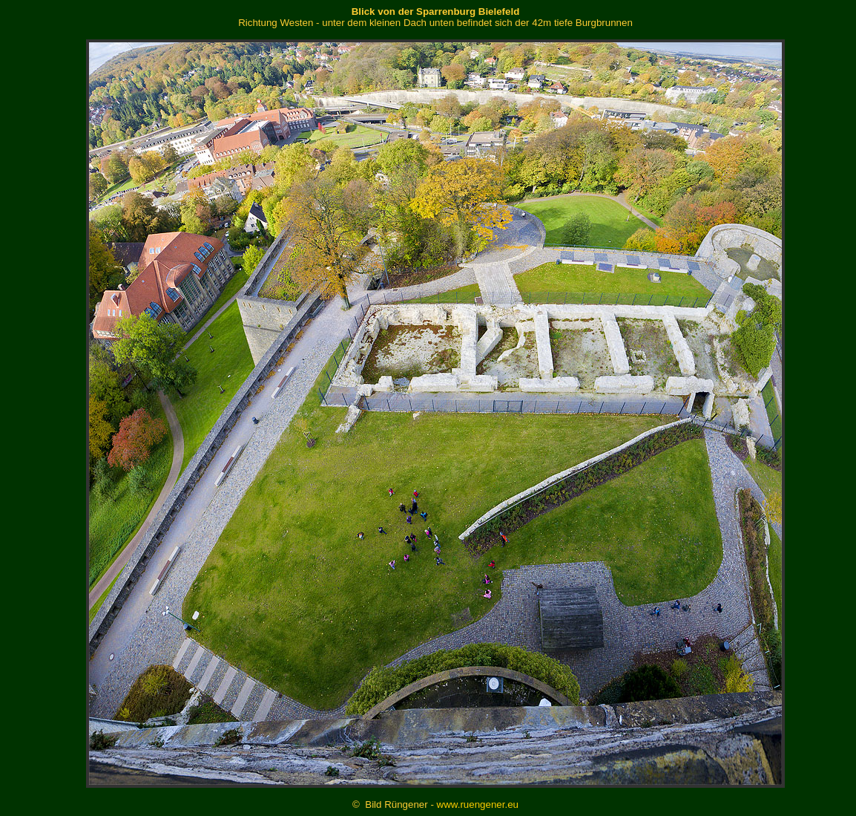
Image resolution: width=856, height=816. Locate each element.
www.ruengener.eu (477, 804)
